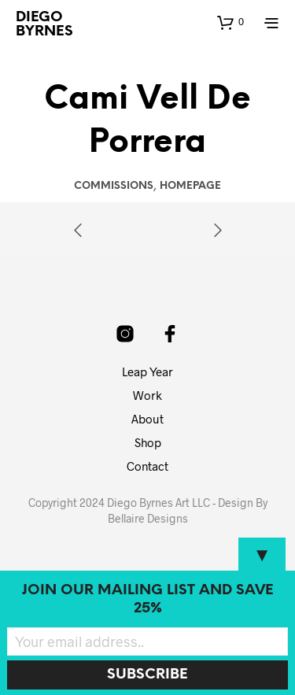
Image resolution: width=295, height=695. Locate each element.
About (147, 419)
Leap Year (147, 371)
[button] (230, 22)
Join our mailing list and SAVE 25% (148, 599)
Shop (148, 442)
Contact (147, 466)
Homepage (190, 186)
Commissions (113, 186)
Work (147, 395)
